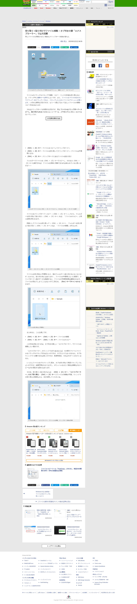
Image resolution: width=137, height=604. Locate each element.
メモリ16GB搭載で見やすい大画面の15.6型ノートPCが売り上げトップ (104, 81)
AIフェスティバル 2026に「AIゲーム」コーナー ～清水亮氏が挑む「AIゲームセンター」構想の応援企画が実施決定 (104, 94)
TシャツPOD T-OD (66, 566)
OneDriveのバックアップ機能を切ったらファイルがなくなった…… (104, 354)
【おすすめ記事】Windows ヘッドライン (102, 308)
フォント (98, 8)
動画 (92, 8)
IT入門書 (60, 430)
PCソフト (46, 430)
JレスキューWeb (82, 569)
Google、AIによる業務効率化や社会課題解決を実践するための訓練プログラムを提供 (104, 159)
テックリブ (79, 583)
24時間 (96, 24)
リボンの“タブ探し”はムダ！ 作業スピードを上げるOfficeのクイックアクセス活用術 (104, 187)
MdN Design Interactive (84, 580)
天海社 (96, 560)
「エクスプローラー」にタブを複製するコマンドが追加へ (44, 531)
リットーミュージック (67, 560)
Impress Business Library (46, 566)
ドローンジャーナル (29, 572)
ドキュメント (79, 8)
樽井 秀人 (64, 41)
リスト (38, 47)
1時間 (89, 24)
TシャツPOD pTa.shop (101, 576)
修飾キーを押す (42, 97)
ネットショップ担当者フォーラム (49, 563)
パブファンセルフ (99, 571)
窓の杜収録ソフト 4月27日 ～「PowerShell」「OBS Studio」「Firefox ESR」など (98, 175)
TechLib (80, 585)
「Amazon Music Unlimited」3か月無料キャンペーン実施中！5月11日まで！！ (104, 253)
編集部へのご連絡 (62, 592)
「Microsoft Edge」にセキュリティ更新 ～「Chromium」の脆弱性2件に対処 (104, 206)
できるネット (27, 583)
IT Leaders (27, 569)
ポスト (33, 47)
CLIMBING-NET (65, 577)
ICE (94, 558)
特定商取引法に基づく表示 (108, 592)
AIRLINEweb (81, 560)
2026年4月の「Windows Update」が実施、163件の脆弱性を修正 (104, 319)
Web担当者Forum (28, 563)
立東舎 (63, 569)
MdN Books (81, 577)
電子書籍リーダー (75, 430)
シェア (47, 47)
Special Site (94, 52)
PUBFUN (95, 569)
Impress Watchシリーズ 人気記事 (101, 278)
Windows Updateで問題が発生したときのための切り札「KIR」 (104, 342)
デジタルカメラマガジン (30, 580)
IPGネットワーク (97, 574)
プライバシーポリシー (74, 592)
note (66, 47)
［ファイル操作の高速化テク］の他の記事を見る (53, 501)
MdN (77, 575)
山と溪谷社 (62, 572)
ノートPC (32, 430)
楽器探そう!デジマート (67, 563)
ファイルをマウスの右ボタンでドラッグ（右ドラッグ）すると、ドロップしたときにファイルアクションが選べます (53, 100)
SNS (87, 8)
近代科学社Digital (65, 582)
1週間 (103, 24)
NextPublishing (44, 582)
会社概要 (84, 592)
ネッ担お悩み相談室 (29, 575)
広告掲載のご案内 (51, 592)
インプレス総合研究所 (30, 566)
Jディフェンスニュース (84, 563)
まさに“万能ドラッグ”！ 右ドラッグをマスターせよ (74, 516)
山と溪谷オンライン (66, 574)
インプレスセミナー (45, 569)
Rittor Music (62, 558)
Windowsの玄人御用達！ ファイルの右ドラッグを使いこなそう (44, 494)
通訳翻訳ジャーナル (83, 566)
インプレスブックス (45, 579)
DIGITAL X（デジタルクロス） (48, 572)
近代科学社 (62, 580)
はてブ (56, 47)
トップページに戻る (54, 546)
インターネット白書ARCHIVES (32, 585)
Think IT (26, 560)
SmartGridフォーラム (45, 560)
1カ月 (111, 24)
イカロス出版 (79, 558)
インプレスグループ (94, 592)
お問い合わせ (41, 592)
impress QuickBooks (100, 566)
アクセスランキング (97, 21)
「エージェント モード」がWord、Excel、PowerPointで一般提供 (104, 331)
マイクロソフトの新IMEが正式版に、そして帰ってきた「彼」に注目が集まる (104, 110)
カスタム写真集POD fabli (101, 579)
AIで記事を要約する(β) (53, 118)
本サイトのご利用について (29, 592)
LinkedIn (76, 47)
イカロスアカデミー (83, 572)
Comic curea (98, 563)
